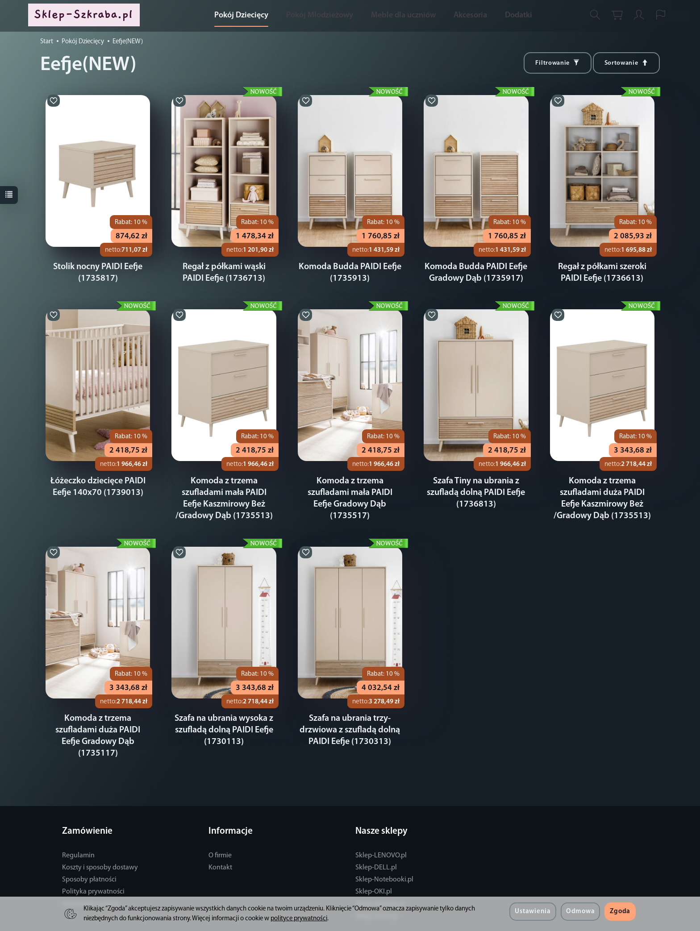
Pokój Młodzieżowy (319, 15)
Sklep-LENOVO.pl (381, 832)
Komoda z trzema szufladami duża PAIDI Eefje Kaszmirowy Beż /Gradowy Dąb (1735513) (602, 493)
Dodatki (518, 15)
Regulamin (78, 832)
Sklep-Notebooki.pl (384, 856)
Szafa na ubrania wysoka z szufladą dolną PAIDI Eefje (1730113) (224, 718)
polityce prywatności (299, 918)
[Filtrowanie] (557, 63)
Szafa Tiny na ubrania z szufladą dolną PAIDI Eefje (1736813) (476, 493)
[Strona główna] (86, 15)
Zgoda (620, 911)
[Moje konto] (639, 15)
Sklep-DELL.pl (376, 844)
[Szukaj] (595, 15)
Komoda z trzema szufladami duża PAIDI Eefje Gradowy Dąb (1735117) (98, 718)
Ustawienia (532, 911)
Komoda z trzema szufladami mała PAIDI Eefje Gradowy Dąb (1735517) (350, 493)
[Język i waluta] (661, 15)
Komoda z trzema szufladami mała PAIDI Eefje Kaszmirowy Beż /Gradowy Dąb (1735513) (223, 493)
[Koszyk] (617, 15)
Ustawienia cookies (90, 881)
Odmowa (580, 911)
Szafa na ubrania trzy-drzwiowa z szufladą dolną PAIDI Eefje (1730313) (350, 718)
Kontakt (220, 844)
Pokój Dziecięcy (241, 15)
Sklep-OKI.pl (373, 868)
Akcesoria (470, 15)
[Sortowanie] (626, 63)
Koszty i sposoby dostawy (100, 844)
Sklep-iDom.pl (376, 893)
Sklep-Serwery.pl (380, 881)
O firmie (220, 832)
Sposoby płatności (89, 856)
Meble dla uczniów (403, 15)
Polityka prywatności (93, 868)
